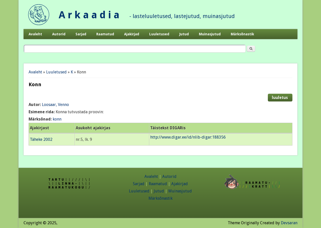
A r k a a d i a (89, 15)
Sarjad (80, 34)
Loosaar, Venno (55, 104)
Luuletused (159, 34)
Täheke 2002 (41, 139)
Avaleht (35, 34)
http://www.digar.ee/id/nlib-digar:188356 (188, 137)
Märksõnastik (242, 34)
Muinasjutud (210, 34)
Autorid (58, 34)
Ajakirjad (131, 34)
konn (57, 119)
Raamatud (105, 34)
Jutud (184, 34)
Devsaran (289, 222)
